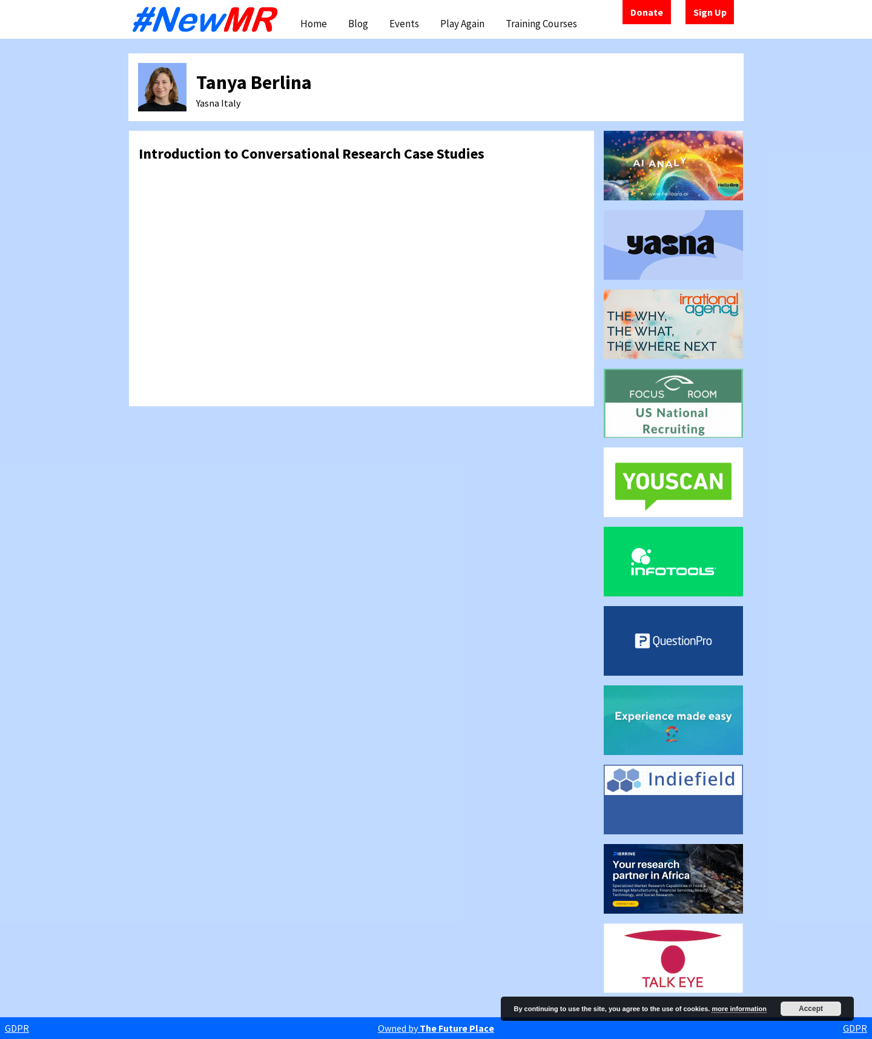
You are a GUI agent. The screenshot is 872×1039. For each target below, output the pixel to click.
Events (404, 23)
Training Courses (541, 23)
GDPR (17, 1028)
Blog (358, 23)
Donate (646, 12)
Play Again (462, 23)
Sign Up (710, 12)
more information (739, 1008)
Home (313, 23)
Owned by (436, 1028)
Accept (811, 1008)
